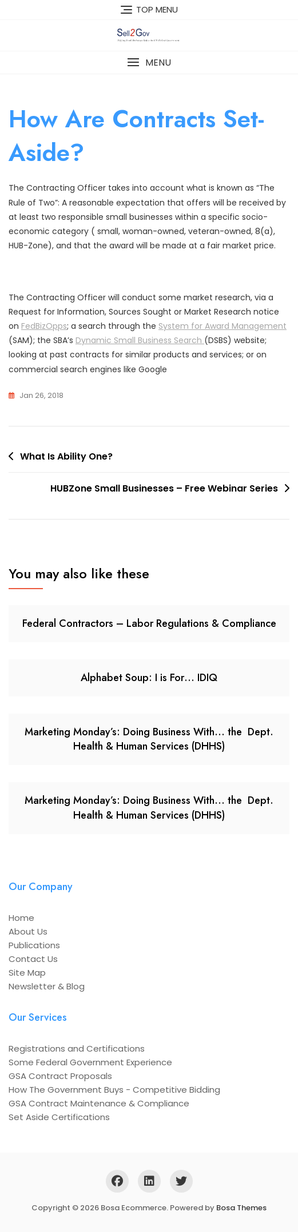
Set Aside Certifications (59, 1117)
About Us (28, 931)
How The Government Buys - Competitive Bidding (114, 1090)
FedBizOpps (44, 326)
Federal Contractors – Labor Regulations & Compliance (149, 623)
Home (21, 918)
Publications (34, 945)
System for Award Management (222, 326)
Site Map (27, 973)
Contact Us (33, 959)
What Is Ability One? (66, 456)
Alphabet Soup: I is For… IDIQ (149, 677)
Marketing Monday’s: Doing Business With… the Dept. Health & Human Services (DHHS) (149, 739)
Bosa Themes (241, 1207)
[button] (149, 62)
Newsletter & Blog (47, 986)
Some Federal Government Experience (90, 1062)
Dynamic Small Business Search (140, 340)
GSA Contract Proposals (60, 1076)
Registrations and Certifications (77, 1048)
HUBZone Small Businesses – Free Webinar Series (164, 488)
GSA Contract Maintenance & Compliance (99, 1103)
